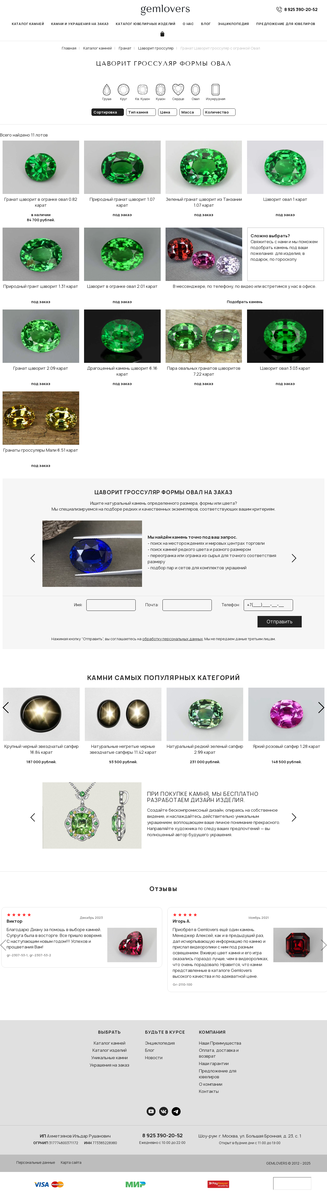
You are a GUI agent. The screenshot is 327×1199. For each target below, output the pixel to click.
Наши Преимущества (220, 1043)
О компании (210, 1084)
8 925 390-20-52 (162, 1135)
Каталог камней (28, 24)
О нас (188, 24)
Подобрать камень (245, 301)
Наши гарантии (214, 1063)
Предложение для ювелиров (285, 24)
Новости (153, 1057)
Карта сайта (71, 1162)
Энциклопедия (233, 24)
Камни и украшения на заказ (80, 24)
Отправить (280, 622)
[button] (33, 558)
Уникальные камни (109, 1057)
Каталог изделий (109, 1050)
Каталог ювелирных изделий (146, 24)
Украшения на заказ (109, 1065)
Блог (206, 24)
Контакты (209, 1091)
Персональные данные (35, 1162)
